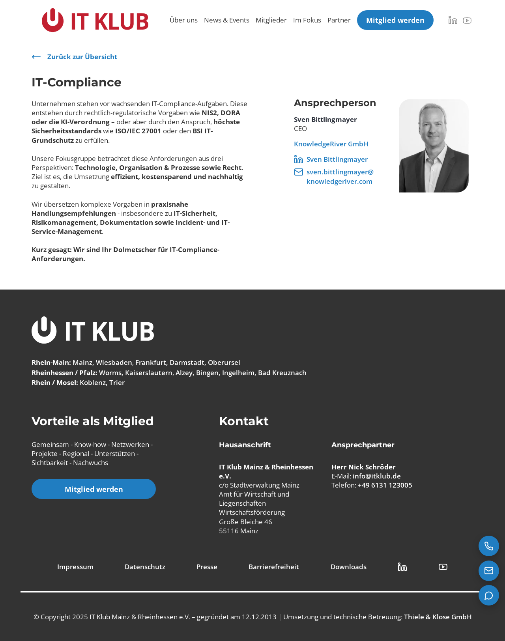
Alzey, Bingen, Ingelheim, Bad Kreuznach (241, 372)
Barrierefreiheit (274, 566)
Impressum (75, 566)
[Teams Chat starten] (489, 595)
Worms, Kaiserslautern (135, 372)
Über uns (184, 19)
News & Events (226, 19)
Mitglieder (271, 19)
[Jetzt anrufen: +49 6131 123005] (489, 546)
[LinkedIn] (453, 20)
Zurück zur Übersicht (74, 57)
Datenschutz (145, 566)
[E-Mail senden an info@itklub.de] (489, 571)
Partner (339, 19)
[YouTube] (467, 20)
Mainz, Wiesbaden (102, 362)
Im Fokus (307, 19)
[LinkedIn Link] (402, 567)
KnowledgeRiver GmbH (331, 143)
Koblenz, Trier (102, 382)
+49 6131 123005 (385, 485)
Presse (206, 566)
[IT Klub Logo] (93, 331)
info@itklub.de (377, 475)
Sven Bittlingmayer (331, 159)
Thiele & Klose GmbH (438, 616)
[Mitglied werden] (395, 20)
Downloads (349, 566)
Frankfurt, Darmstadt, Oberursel (187, 362)
